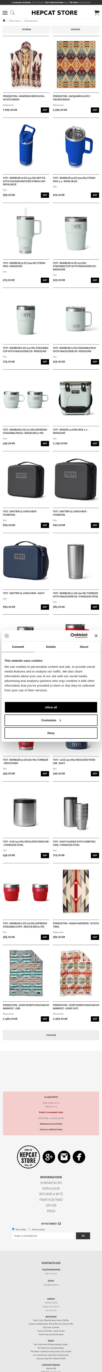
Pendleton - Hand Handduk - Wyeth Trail (76, 925)
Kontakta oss (51, 1256)
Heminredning (31, 21)
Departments (15, 21)
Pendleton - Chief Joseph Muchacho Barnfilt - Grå (26, 1007)
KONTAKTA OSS (51, 1176)
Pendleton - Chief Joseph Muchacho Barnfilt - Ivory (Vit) (76, 1007)
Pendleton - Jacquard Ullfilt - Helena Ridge (72, 98)
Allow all (51, 707)
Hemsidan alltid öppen (51, 1117)
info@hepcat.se (51, 1278)
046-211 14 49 (51, 1266)
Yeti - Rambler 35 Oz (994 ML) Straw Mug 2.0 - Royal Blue (74, 179)
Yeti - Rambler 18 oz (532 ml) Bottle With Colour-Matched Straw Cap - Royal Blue (24, 181)
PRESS (51, 1204)
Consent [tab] (18, 646)
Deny (51, 733)
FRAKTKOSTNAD (51, 1193)
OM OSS (51, 1199)
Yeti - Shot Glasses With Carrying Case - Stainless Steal (74, 843)
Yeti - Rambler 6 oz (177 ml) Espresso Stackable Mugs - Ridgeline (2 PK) (25, 431)
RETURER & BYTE (51, 1187)
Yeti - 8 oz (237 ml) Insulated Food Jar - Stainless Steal (26, 843)
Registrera (21, 1222)
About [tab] (84, 646)
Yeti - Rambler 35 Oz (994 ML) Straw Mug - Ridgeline (24, 265)
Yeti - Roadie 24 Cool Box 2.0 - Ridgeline (70, 431)
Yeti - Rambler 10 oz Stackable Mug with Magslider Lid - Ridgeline (74, 349)
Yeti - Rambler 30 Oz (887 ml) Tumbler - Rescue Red (25, 761)
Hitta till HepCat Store (51, 1122)
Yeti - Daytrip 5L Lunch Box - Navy (24, 593)
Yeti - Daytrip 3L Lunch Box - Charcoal (20, 513)
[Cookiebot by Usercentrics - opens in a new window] (70, 635)
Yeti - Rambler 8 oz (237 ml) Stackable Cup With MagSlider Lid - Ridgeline (25, 349)
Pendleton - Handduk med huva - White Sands (24, 98)
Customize (51, 720)
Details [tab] (51, 646)
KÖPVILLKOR (51, 1182)
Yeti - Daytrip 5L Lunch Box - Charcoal (70, 513)
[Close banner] (96, 635)
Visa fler (51, 1035)
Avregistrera (38, 1222)
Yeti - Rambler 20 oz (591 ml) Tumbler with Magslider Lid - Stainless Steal (75, 595)
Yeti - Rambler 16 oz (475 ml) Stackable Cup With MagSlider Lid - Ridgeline (75, 266)
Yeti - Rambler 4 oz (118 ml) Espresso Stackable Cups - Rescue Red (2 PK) (25, 925)
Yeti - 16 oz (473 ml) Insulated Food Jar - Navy (74, 761)
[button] (5, 13)
